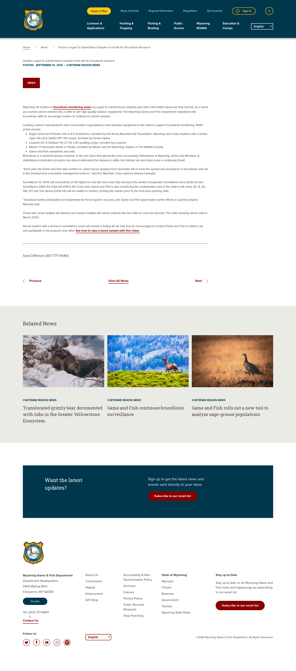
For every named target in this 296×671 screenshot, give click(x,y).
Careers (129, 592)
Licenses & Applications (95, 25)
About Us (91, 575)
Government (170, 600)
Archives (129, 586)
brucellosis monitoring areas (72, 107)
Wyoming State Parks (176, 612)
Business (168, 593)
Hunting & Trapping (127, 25)
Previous (35, 281)
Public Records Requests (134, 607)
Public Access (179, 25)
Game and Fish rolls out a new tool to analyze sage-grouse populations (230, 411)
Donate (35, 601)
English (259, 26)
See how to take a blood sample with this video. (108, 230)
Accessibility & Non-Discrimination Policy (138, 577)
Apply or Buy (99, 11)
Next (198, 281)
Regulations (190, 11)
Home (26, 47)
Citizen (166, 587)
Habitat (90, 587)
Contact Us (31, 620)
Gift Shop (91, 600)
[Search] (269, 11)
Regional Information (161, 11)
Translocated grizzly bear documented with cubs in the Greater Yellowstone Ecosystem (62, 414)
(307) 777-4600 (38, 614)
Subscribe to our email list (172, 496)
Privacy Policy (133, 598)
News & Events (130, 11)
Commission (93, 581)
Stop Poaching (133, 615)
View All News (118, 281)
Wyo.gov (168, 581)
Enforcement (94, 593)
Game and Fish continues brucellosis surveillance (145, 411)
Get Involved (214, 11)
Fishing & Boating (154, 25)
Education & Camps (231, 25)
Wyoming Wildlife (203, 25)
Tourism (167, 606)
